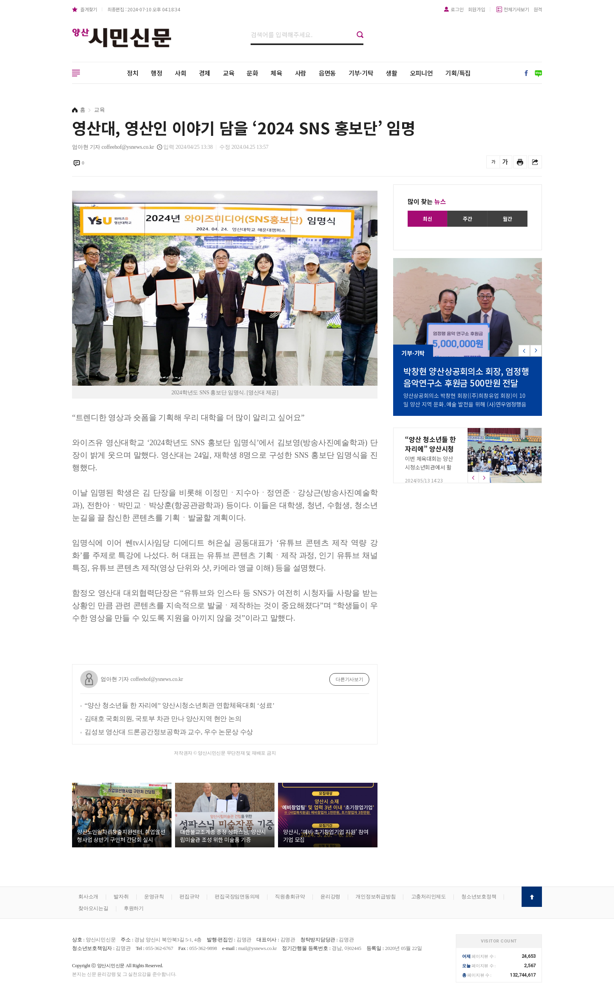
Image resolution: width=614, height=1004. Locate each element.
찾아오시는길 (93, 908)
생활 (391, 73)
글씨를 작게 (493, 162)
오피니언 (421, 73)
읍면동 (327, 73)
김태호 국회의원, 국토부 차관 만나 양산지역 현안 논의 (163, 718)
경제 (205, 73)
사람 (301, 73)
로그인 (457, 9)
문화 (252, 73)
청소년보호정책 (478, 896)
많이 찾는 (427, 201)
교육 (229, 73)
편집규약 (189, 896)
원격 (538, 9)
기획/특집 (458, 73)
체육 (276, 73)
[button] (536, 350)
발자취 (121, 896)
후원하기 (134, 908)
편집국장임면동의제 (237, 896)
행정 (157, 73)
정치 (133, 73)
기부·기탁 (361, 73)
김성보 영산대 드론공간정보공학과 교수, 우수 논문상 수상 (169, 732)
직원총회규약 (290, 896)
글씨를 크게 (505, 162)
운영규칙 (154, 896)
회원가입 (476, 9)
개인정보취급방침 (375, 896)
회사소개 (88, 896)
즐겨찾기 (88, 9)
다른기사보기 (349, 679)
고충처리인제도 (428, 896)
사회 (180, 73)
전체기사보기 (516, 9)
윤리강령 (330, 896)
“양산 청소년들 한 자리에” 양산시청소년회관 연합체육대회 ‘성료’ (179, 705)
